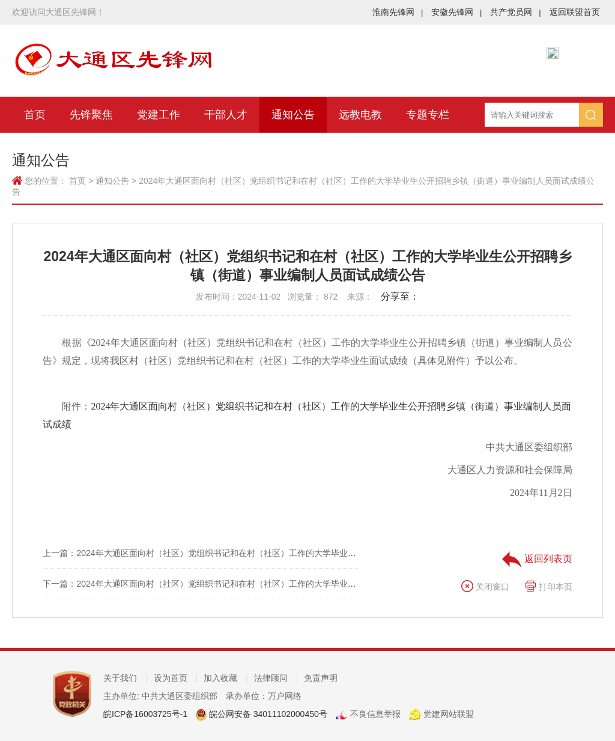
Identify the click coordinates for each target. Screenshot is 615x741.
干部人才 (225, 115)
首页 (35, 115)
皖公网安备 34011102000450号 (267, 714)
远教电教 (360, 115)
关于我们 (125, 678)
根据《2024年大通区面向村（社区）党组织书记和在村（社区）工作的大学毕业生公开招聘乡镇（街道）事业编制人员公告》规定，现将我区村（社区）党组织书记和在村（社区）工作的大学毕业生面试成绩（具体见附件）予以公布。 (307, 351)
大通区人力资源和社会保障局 (509, 470)
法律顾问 (276, 678)
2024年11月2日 (541, 493)
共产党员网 (515, 12)
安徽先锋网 (456, 12)
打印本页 (548, 586)
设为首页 (176, 678)
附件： (307, 415)
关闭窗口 (485, 586)
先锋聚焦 (91, 115)
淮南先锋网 (397, 12)
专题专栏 (427, 115)
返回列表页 (537, 559)
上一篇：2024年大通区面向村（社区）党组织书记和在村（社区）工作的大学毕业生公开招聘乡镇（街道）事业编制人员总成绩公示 (287, 553)
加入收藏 (226, 678)
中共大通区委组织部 (529, 447)
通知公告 (293, 115)
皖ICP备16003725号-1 (145, 714)
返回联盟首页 (575, 12)
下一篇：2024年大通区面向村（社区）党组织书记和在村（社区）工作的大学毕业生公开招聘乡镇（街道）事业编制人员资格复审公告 (292, 583)
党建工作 (158, 115)
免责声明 (321, 678)
